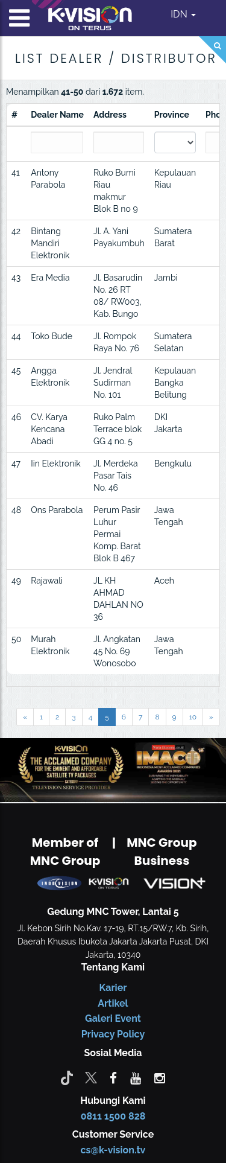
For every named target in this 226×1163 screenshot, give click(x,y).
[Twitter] (91, 1077)
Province (171, 114)
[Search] (212, 49)
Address (110, 114)
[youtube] (136, 1077)
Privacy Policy (113, 1034)
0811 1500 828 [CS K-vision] (113, 1116)
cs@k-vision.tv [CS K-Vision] (113, 1150)
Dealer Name (57, 114)
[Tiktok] (67, 1077)
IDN (183, 14)
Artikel (113, 1003)
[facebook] (113, 1077)
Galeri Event (113, 1018)
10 (192, 717)
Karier (113, 987)
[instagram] (160, 1077)
